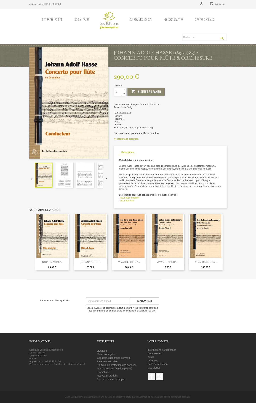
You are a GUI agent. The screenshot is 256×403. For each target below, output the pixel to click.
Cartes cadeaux (204, 20)
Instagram (159, 376)
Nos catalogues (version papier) (114, 368)
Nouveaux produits (107, 375)
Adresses (153, 360)
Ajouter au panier (146, 91)
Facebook (151, 376)
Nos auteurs (81, 20)
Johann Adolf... (52, 262)
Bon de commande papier (111, 379)
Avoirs (151, 357)
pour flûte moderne (130, 197)
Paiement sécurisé (107, 361)
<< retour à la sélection (126, 139)
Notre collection (52, 20)
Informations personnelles (162, 349)
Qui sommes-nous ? (140, 20)
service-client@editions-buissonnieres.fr (65, 364)
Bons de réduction (158, 364)
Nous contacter (173, 20)
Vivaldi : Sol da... (129, 262)
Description (127, 152)
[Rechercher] (204, 37)
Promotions (103, 372)
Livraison (102, 350)
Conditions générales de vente (113, 357)
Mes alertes (154, 367)
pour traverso (127, 200)
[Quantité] (118, 92)
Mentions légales (106, 354)
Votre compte (158, 341)
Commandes (155, 353)
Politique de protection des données (117, 365)
